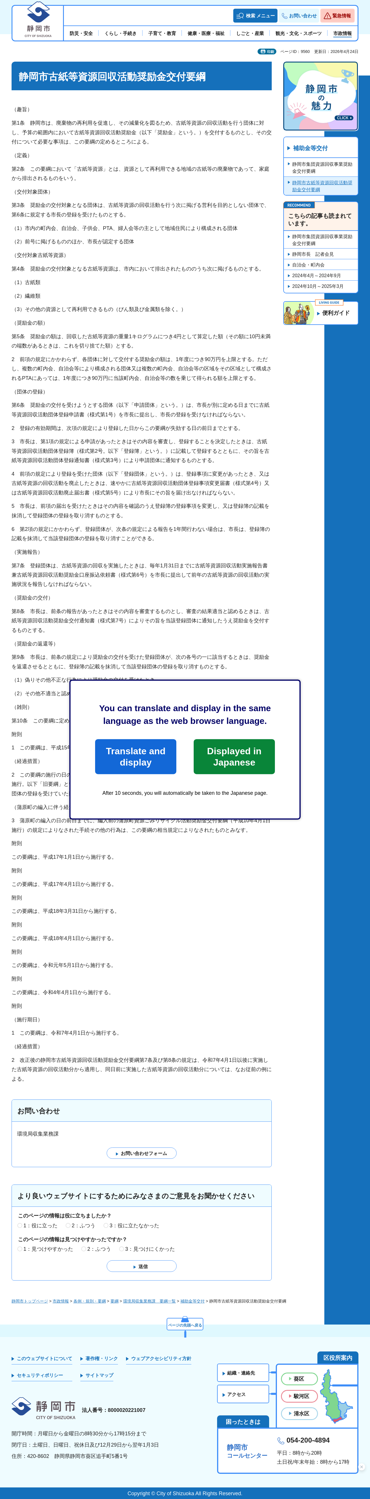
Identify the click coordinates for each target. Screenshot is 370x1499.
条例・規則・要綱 (89, 1301)
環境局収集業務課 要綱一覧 (149, 1301)
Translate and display (135, 756)
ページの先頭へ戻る (185, 1324)
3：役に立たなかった (134, 1225)
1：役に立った (40, 1225)
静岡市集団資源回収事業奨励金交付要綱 (322, 168)
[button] (255, 16)
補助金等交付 (310, 148)
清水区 (301, 1414)
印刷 (270, 52)
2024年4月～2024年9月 (316, 275)
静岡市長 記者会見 (313, 254)
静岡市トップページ (30, 1301)
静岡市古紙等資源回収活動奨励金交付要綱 (322, 186)
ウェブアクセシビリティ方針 (161, 1358)
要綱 (114, 1301)
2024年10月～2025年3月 (318, 286)
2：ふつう (83, 1225)
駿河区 (301, 1396)
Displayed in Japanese (234, 756)
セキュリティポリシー (40, 1375)
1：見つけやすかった (48, 1249)
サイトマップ (99, 1375)
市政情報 (61, 1301)
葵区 (299, 1379)
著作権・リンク (102, 1358)
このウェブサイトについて (44, 1358)
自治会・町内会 (308, 265)
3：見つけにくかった (150, 1249)
